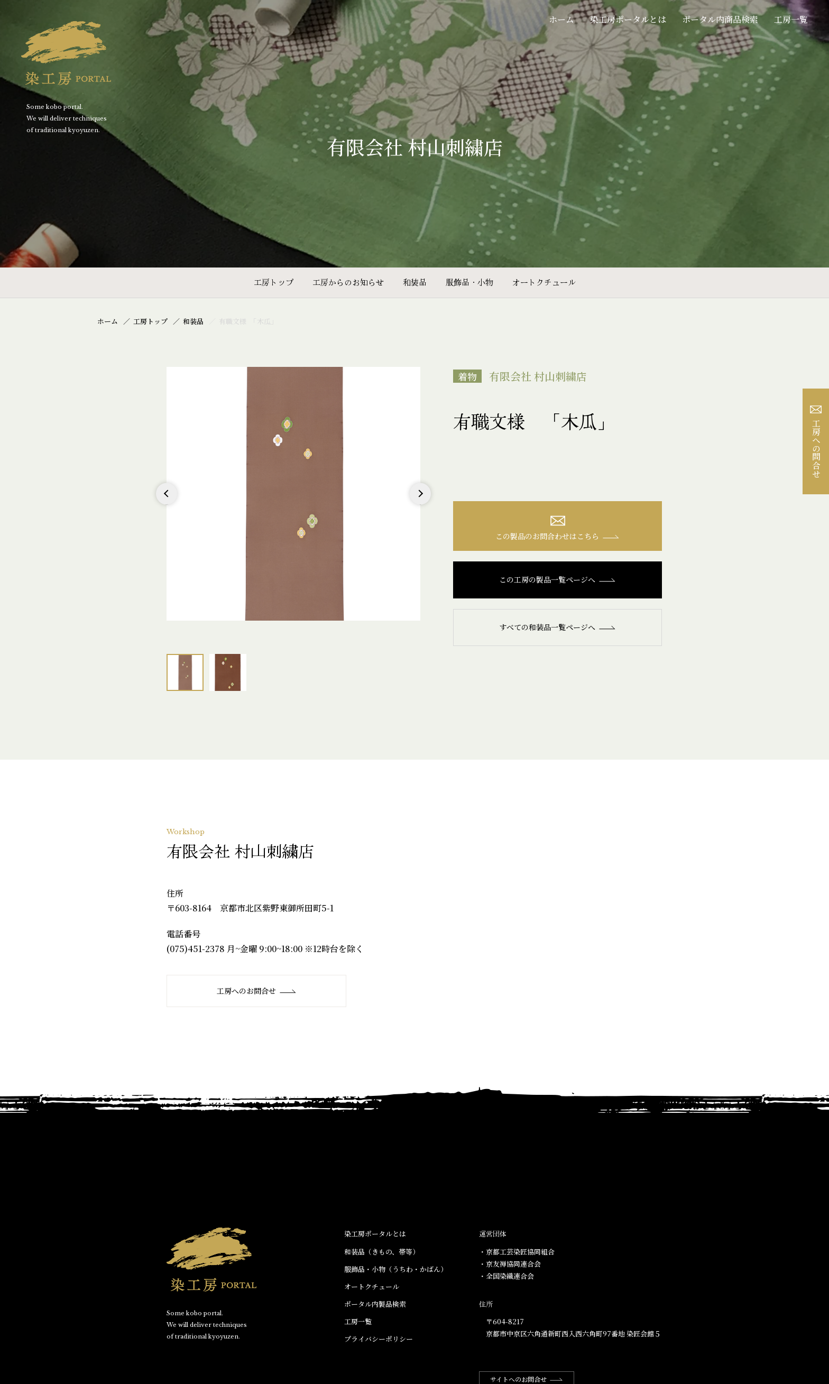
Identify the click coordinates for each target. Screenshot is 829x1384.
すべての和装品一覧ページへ (557, 627)
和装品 (415, 282)
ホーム (561, 19)
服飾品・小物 (469, 282)
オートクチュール (544, 282)
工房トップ (273, 282)
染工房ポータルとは (628, 19)
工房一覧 (791, 19)
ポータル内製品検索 (375, 1304)
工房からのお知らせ (348, 282)
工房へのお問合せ (257, 990)
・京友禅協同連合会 (510, 1264)
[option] (293, 494)
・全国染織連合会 (506, 1276)
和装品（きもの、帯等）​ (381, 1252)
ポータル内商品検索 (720, 19)
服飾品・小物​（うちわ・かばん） (395, 1269)
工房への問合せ (816, 441)
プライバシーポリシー (378, 1339)
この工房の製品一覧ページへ (557, 579)
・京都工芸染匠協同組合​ (517, 1252)
